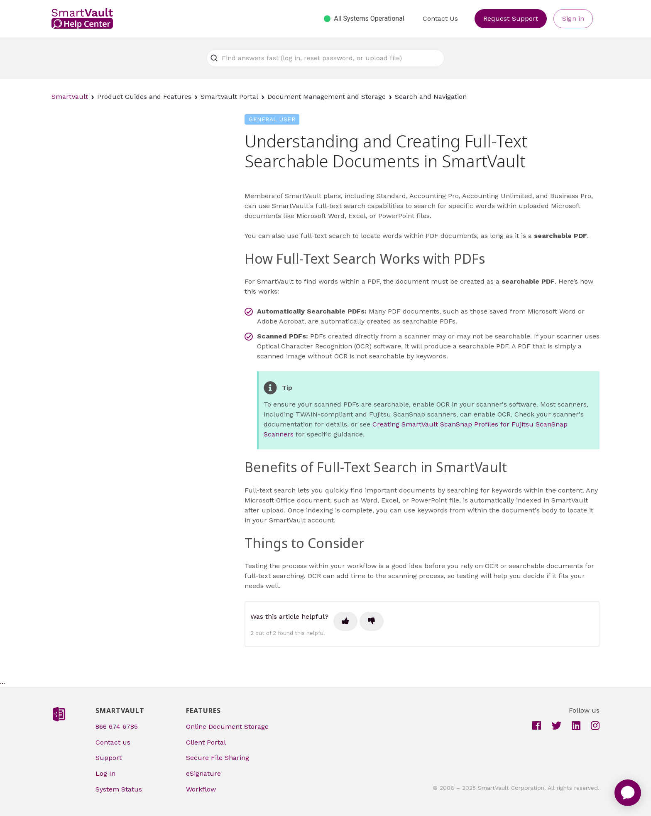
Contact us (112, 742)
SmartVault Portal (229, 96)
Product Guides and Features (144, 96)
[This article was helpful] (345, 621)
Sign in (573, 18)
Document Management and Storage (326, 96)
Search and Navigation (431, 96)
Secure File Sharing (217, 758)
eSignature (203, 773)
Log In (105, 773)
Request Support (510, 18)
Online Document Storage (227, 726)
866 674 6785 (116, 726)
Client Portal (206, 742)
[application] (627, 792)
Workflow (201, 789)
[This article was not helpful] (372, 621)
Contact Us (440, 18)
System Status (118, 789)
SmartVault (69, 96)
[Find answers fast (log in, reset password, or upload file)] (325, 58)
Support (108, 758)
